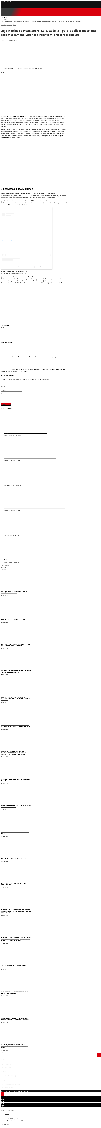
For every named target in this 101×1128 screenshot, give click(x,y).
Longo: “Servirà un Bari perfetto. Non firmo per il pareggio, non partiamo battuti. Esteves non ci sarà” (33, 533)
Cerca (2, 1052)
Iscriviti (3, 1101)
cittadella (5, 325)
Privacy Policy (8, 1064)
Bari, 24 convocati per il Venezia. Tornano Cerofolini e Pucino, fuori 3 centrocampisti (16, 671)
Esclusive (3, 25)
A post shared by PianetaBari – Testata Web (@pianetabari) (26, 267)
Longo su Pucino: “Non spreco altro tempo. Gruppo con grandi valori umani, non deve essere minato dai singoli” (33, 558)
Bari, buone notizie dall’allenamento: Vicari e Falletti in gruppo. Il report (31, 357)
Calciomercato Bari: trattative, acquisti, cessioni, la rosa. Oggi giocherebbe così (16, 806)
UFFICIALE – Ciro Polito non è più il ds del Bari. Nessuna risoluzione (13, 884)
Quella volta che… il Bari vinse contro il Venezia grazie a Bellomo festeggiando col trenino (30, 458)
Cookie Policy (8, 1067)
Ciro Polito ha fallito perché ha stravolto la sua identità (15, 832)
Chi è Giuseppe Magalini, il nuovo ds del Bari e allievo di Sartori (15, 779)
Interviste (9, 25)
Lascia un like (4, 1097)
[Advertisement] (51, 53)
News (14, 25)
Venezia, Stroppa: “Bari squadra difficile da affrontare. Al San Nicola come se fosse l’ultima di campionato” (34, 508)
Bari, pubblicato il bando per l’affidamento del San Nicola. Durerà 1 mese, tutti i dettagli (29, 483)
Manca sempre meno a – (12, 116)
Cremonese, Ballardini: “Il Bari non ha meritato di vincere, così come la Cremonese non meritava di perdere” (15, 1046)
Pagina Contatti (8, 1088)
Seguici (3, 1099)
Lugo (9, 325)
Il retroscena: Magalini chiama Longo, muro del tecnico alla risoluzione (14, 966)
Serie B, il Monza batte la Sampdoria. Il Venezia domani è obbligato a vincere (25, 433)
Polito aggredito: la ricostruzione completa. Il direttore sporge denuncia (14, 992)
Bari (2, 325)
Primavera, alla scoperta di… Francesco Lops (13, 858)
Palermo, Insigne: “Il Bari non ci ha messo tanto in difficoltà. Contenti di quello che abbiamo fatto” (15, 1018)
